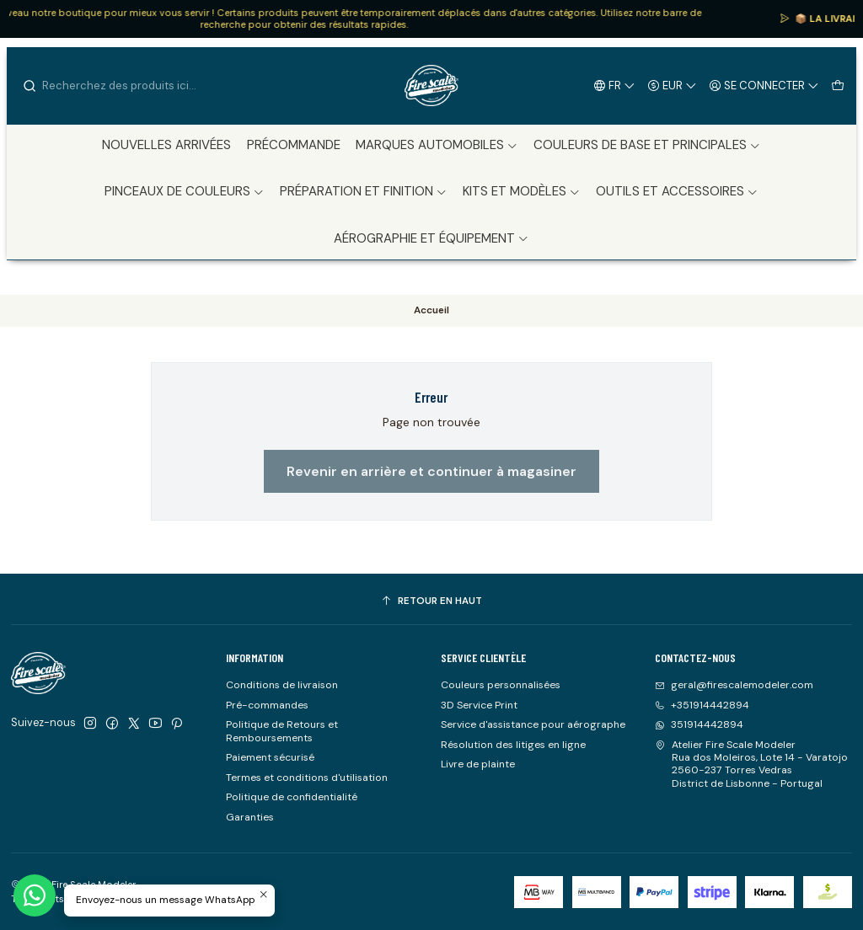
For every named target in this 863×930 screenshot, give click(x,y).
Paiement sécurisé (270, 757)
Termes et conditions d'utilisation (307, 777)
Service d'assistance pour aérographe (533, 724)
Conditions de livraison (282, 685)
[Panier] (837, 85)
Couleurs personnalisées (500, 685)
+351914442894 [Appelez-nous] (702, 705)
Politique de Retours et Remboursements (282, 731)
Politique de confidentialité (291, 797)
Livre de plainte (478, 764)
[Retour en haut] (431, 601)
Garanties (250, 817)
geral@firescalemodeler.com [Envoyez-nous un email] (734, 685)
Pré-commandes (267, 705)
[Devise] (672, 85)
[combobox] (108, 86)
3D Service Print (479, 705)
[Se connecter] (764, 85)
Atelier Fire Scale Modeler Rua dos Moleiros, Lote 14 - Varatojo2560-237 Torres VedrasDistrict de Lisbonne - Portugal (751, 764)
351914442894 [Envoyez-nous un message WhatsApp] (699, 724)
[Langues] (615, 85)
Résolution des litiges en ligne (513, 744)
